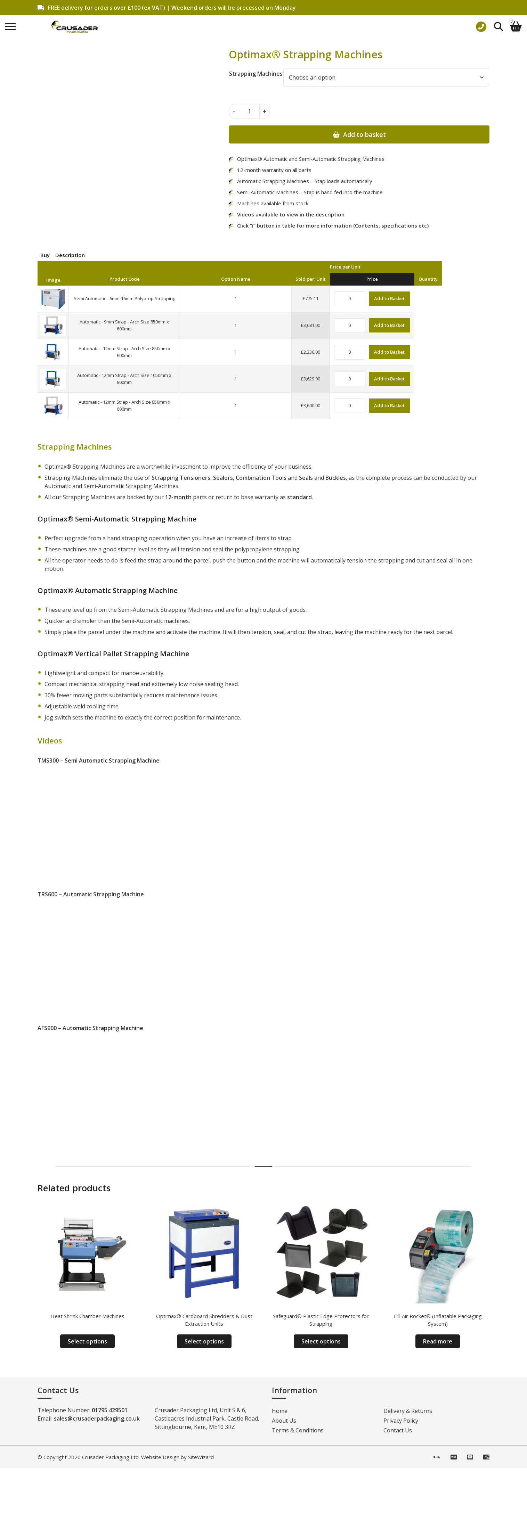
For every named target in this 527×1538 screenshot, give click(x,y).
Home (279, 1411)
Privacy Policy (400, 1420)
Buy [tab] (45, 255)
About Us (284, 1420)
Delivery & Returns (407, 1411)
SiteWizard (201, 1457)
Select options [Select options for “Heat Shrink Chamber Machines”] (87, 1341)
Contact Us (397, 1430)
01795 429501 (110, 1410)
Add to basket (364, 134)
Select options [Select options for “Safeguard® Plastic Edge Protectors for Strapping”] (321, 1341)
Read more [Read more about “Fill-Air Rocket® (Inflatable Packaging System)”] (437, 1341)
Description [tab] (70, 255)
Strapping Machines (256, 73)
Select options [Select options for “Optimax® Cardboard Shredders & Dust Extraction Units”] (204, 1341)
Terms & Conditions (298, 1430)
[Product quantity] (249, 111)
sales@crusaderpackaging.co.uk (97, 1418)
